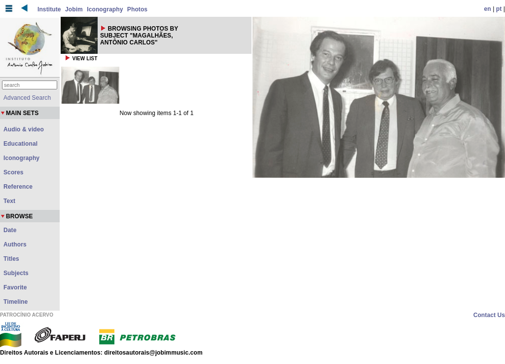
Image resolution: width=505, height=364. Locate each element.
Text (9, 201)
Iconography (105, 9)
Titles (11, 258)
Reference (18, 186)
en (487, 8)
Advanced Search (27, 97)
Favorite (15, 287)
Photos (137, 9)
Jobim (74, 9)
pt (499, 8)
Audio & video (23, 129)
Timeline (15, 301)
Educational (20, 143)
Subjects (16, 273)
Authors (15, 244)
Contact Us (489, 315)
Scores (13, 172)
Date (9, 230)
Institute (49, 9)
